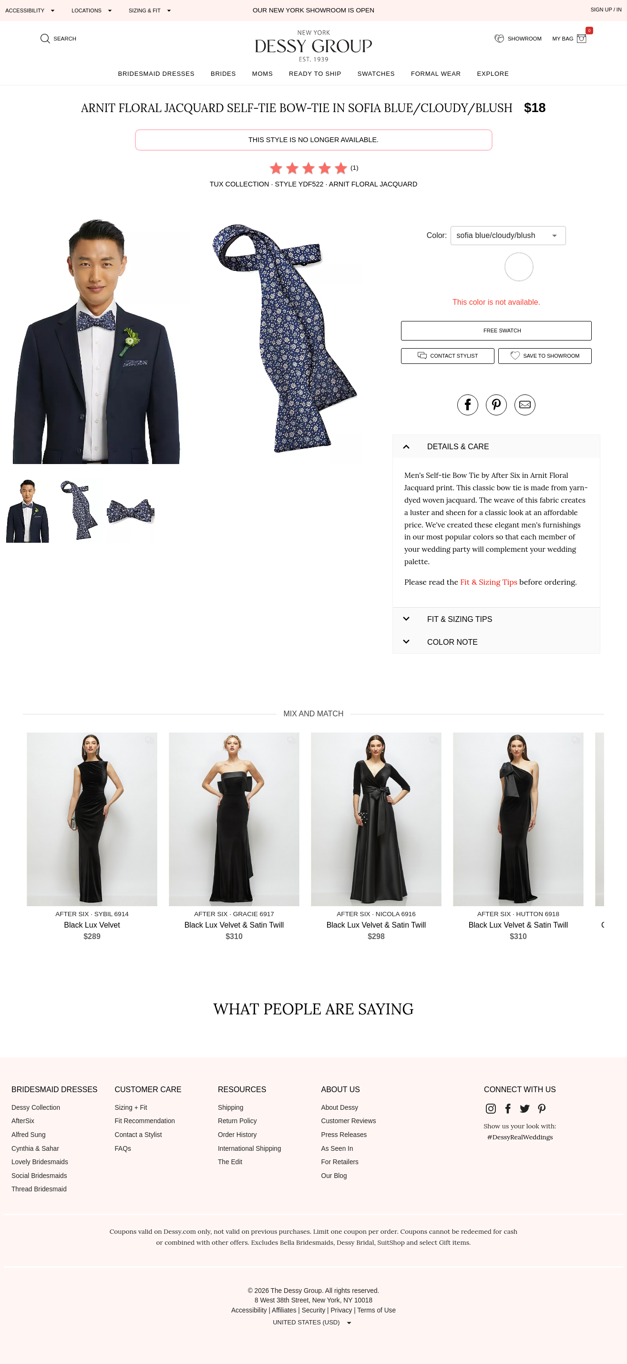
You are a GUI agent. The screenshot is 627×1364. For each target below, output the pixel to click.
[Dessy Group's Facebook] (511, 1108)
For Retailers (340, 1162)
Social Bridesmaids (39, 1175)
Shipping (230, 1107)
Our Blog (334, 1175)
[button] (98, 342)
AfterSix (22, 1121)
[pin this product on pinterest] (496, 404)
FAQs (123, 1148)
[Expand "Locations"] (93, 10)
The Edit (230, 1162)
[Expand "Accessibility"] (31, 10)
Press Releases (344, 1134)
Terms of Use (376, 1310)
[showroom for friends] (518, 39)
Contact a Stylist (138, 1134)
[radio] (276, 168)
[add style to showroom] (545, 356)
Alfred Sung (28, 1134)
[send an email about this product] (524, 404)
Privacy (341, 1310)
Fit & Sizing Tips (488, 582)
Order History (237, 1134)
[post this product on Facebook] (467, 404)
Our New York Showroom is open (313, 10)
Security (314, 1310)
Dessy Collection (35, 1107)
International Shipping (249, 1148)
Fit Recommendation (145, 1121)
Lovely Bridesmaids (39, 1162)
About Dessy (340, 1107)
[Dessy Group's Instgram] (494, 1108)
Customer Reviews (348, 1121)
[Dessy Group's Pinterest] (545, 1108)
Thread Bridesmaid (39, 1189)
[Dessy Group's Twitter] (528, 1108)
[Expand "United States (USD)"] (313, 1322)
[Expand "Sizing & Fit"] (151, 10)
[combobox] (501, 235)
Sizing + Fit (131, 1107)
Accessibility (249, 1310)
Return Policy (237, 1121)
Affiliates (284, 1310)
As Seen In (337, 1148)
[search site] (58, 39)
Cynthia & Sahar (35, 1148)
